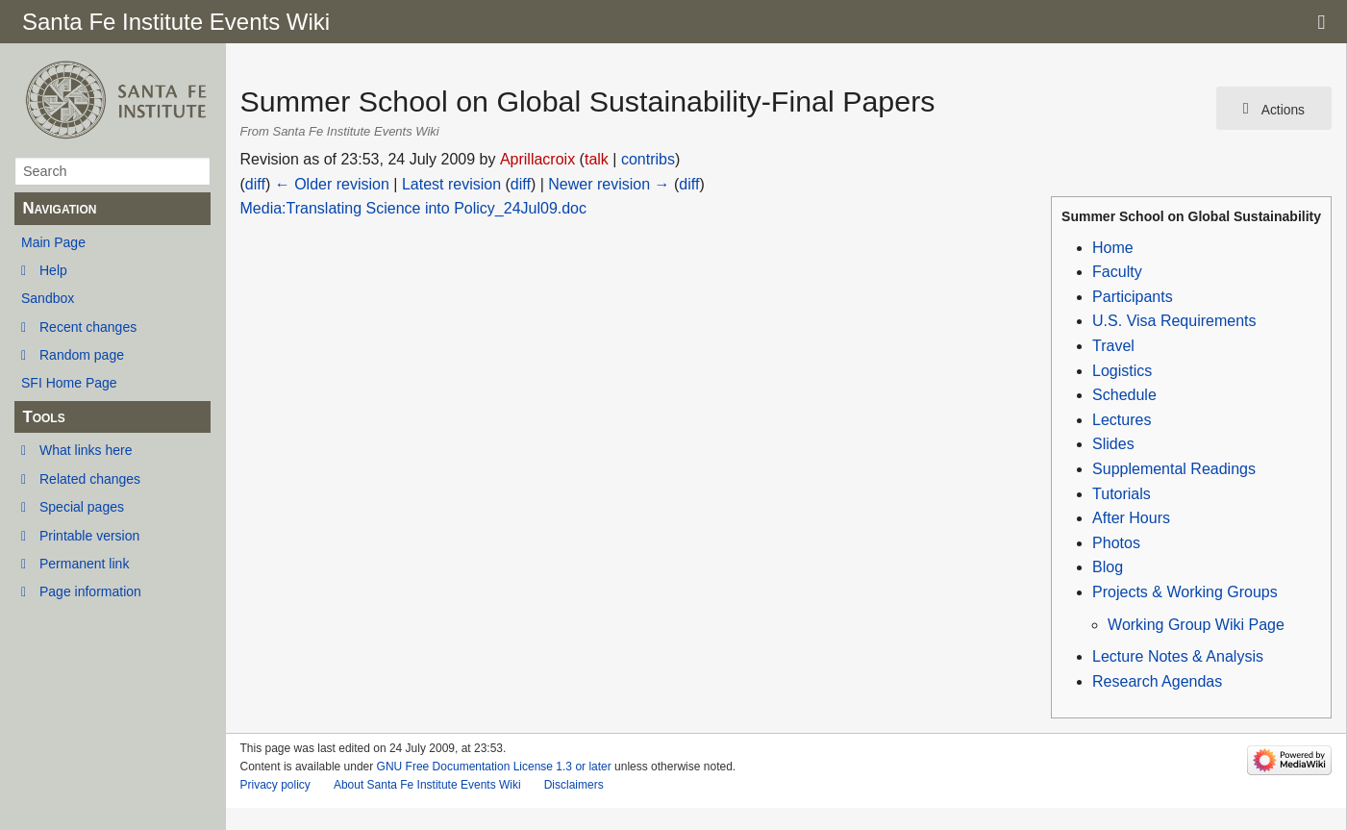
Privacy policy (275, 785)
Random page (81, 355)
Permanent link (84, 563)
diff (255, 184)
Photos (1116, 543)
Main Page (53, 242)
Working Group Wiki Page (1196, 624)
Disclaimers (574, 785)
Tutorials (1121, 494)
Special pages (81, 507)
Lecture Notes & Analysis (1177, 656)
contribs (648, 159)
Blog (1107, 567)
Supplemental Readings (1174, 469)
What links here (85, 450)
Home (1113, 247)
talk (597, 159)
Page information (90, 591)
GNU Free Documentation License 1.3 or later (494, 766)
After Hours (1131, 518)
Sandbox (47, 298)
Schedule (1124, 395)
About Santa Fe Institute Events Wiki (427, 785)
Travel (1113, 346)
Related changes (89, 479)
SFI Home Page (69, 382)
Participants (1132, 297)
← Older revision (332, 184)
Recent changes (88, 327)
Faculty (1117, 272)
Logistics (1122, 371)
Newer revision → (608, 184)
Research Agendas (1157, 681)
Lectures (1121, 420)
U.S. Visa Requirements (1174, 321)
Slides (1113, 444)
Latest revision (451, 184)
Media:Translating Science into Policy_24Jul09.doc (413, 208)
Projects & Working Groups (1185, 592)
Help (53, 270)
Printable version (89, 535)
